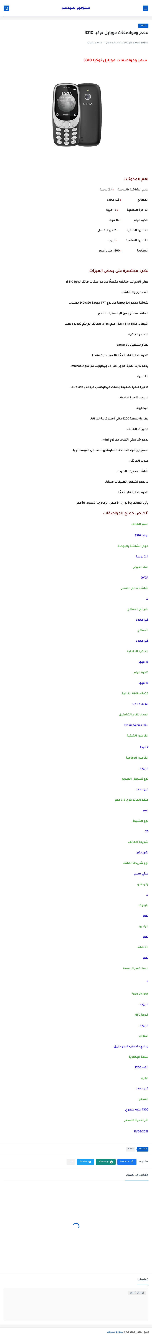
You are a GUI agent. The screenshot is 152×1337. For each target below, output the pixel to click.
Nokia (143, 25)
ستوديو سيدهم (76, 8)
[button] (126, 1162)
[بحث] (6, 8)
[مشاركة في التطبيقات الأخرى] (71, 1162)
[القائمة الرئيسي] (145, 8)
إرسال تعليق (137, 1292)
